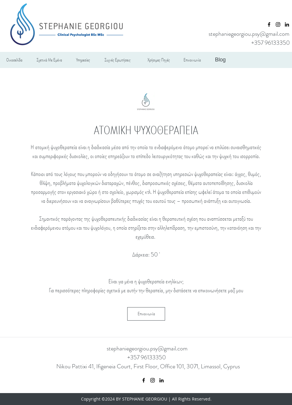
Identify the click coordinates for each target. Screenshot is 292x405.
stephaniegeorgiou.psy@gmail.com (249, 34)
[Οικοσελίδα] (14, 60)
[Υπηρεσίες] (83, 60)
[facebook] (269, 24)
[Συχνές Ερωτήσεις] (117, 60)
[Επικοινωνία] (192, 60)
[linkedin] (287, 24)
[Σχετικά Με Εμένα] (49, 60)
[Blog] (220, 60)
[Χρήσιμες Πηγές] (158, 60)
